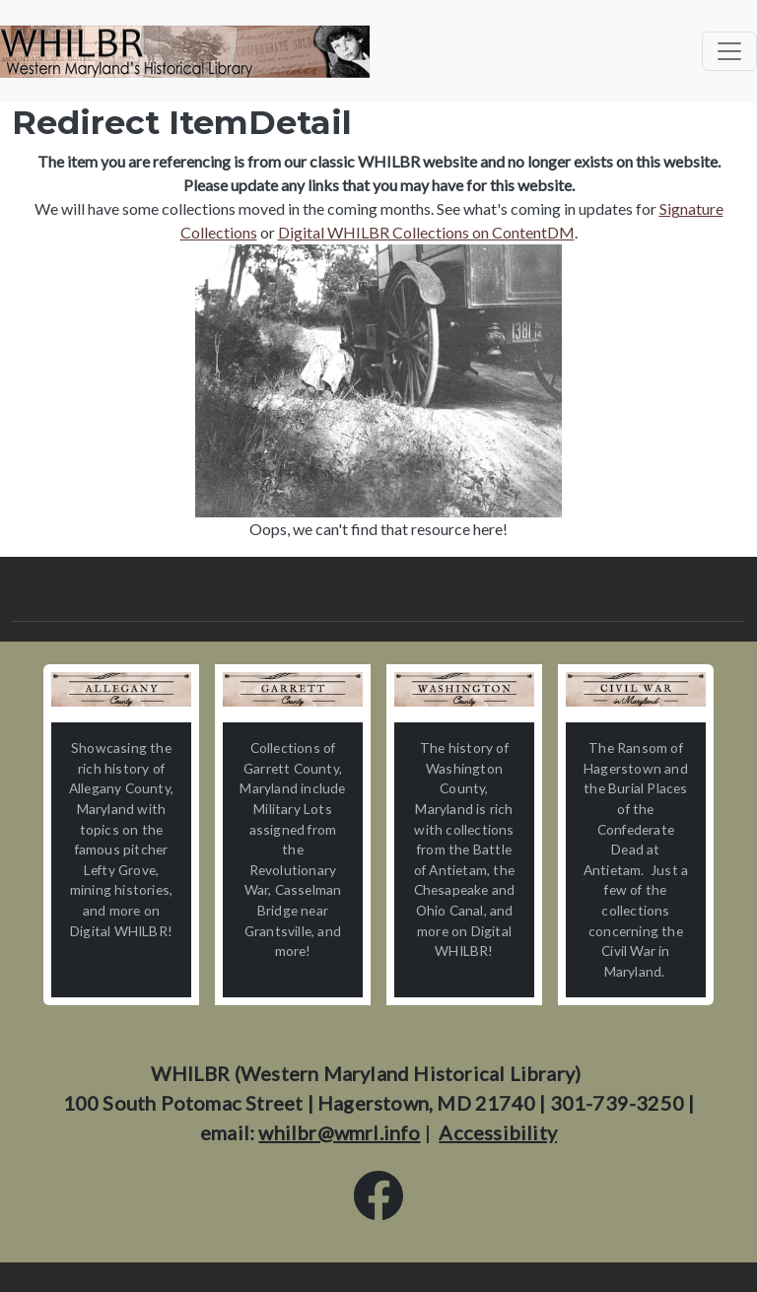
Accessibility (498, 1132)
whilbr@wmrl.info (339, 1132)
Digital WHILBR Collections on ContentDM (426, 232)
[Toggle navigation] (729, 51)
